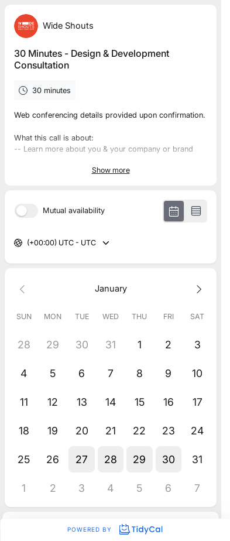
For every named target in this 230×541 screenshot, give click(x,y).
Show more (111, 170)
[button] (81, 459)
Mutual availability (74, 211)
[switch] (26, 211)
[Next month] (197, 288)
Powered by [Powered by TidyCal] (114, 529)
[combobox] (28, 243)
